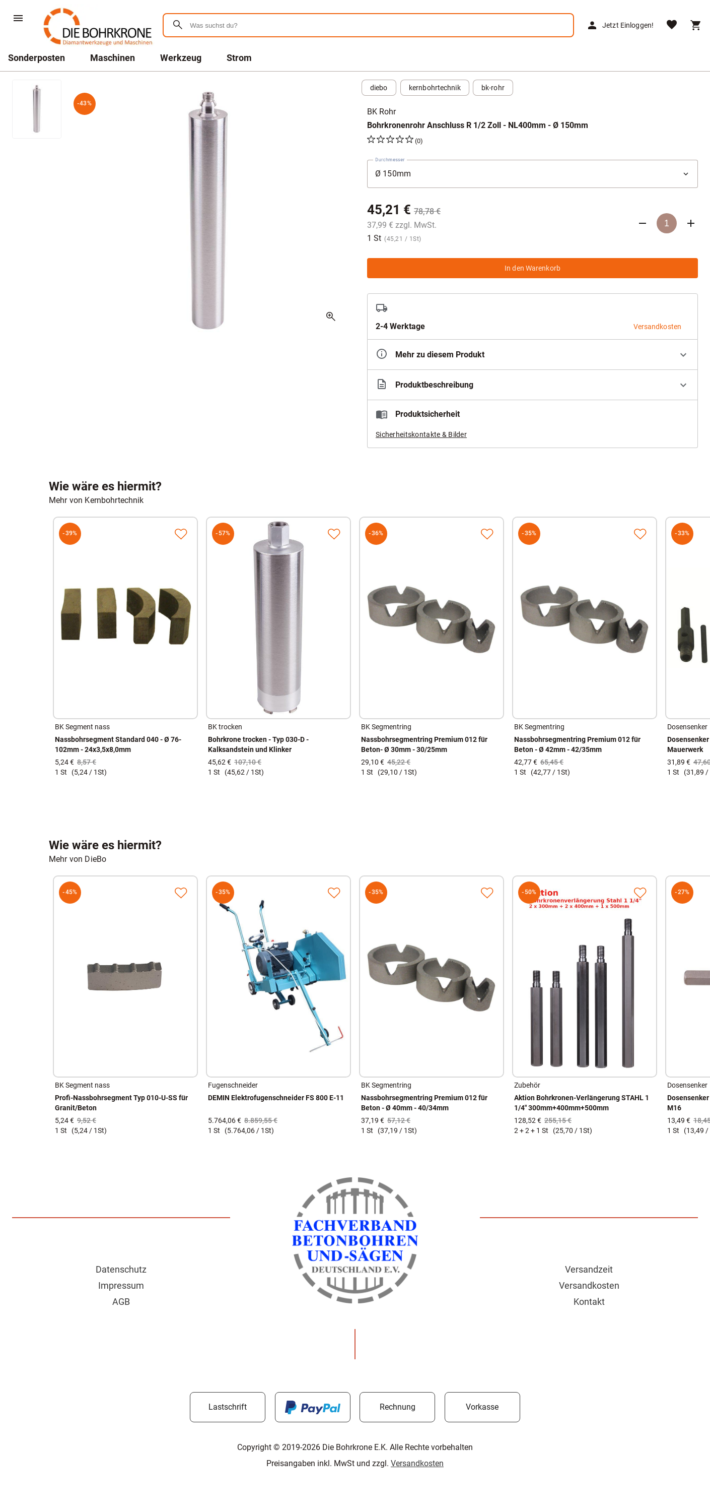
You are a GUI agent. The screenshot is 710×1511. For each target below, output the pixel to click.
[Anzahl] (667, 223)
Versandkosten (589, 1285)
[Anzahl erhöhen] (691, 223)
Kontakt (589, 1301)
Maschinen (112, 57)
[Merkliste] (672, 25)
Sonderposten (36, 57)
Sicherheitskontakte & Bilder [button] (421, 434)
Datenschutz (121, 1269)
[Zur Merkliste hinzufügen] (181, 534)
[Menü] (18, 18)
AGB (121, 1301)
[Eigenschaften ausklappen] (532, 354)
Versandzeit (589, 1269)
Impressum (121, 1285)
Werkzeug (180, 57)
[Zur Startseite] (96, 47)
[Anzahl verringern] (642, 223)
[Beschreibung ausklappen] (532, 385)
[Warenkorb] (696, 25)
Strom (239, 57)
